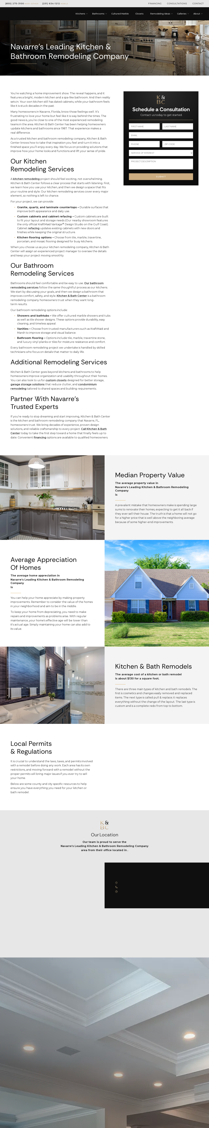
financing (40, 437)
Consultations (177, 3)
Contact (198, 3)
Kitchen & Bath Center (72, 295)
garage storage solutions (28, 384)
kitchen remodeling (26, 179)
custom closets (56, 380)
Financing (155, 3)
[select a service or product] (161, 153)
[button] (80, 14)
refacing (33, 228)
